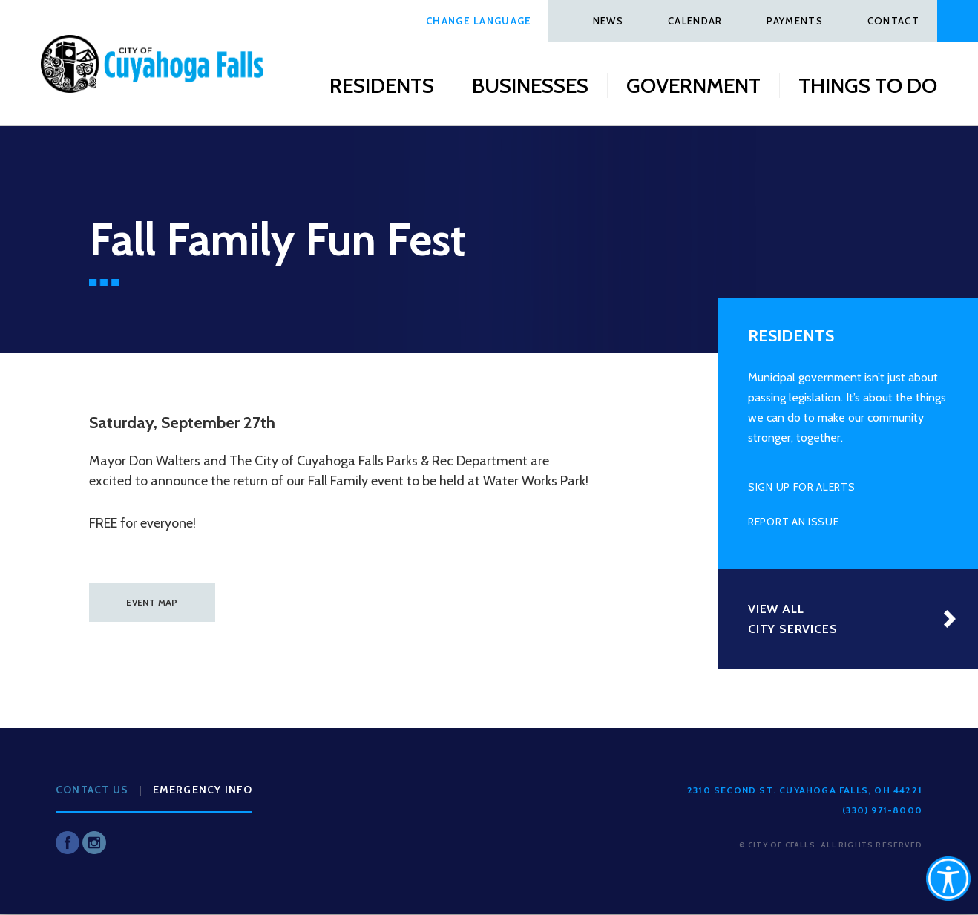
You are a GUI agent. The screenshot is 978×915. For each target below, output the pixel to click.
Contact (893, 21)
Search (957, 21)
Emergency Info (203, 789)
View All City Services (792, 619)
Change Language (479, 21)
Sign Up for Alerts (802, 486)
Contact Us (92, 789)
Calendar (695, 21)
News (608, 21)
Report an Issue (793, 521)
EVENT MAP (151, 602)
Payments (794, 21)
